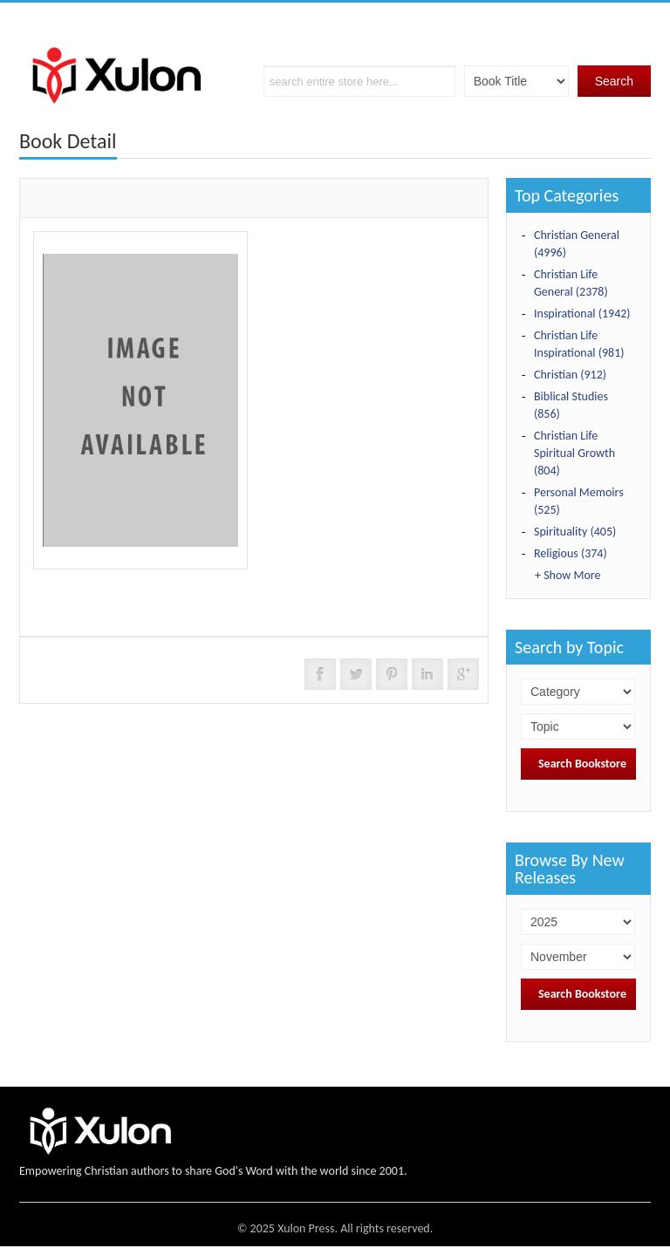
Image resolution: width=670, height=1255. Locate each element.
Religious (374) (570, 553)
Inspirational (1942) (582, 313)
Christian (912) (570, 374)
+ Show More (567, 575)
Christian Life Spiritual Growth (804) (574, 453)
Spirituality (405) (575, 531)
